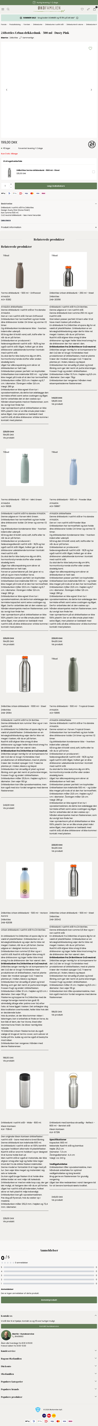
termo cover (26, 1034)
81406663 (19, 1336)
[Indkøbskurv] (94, 9)
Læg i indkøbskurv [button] (56, 186)
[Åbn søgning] (8, 9)
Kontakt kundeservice (49, 1326)
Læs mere (6, 220)
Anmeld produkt (49, 1300)
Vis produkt (8, 437)
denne (65, 383)
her (22, 404)
